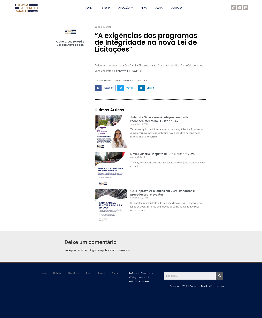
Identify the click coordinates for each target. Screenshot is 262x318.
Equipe (159, 7)
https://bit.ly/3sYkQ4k (129, 71)
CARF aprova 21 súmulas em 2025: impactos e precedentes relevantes (162, 192)
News (144, 7)
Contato (176, 7)
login (93, 250)
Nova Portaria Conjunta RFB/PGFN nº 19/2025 (162, 154)
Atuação (125, 8)
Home (89, 7)
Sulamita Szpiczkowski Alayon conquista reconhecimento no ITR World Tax (159, 119)
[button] (141, 273)
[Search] (219, 276)
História (105, 7)
